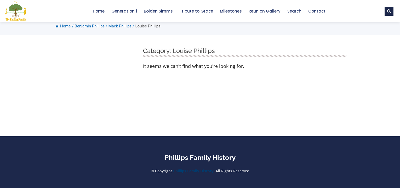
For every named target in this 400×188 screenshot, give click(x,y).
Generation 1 (124, 11)
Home (99, 11)
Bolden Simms (158, 11)
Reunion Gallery (265, 11)
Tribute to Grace (196, 11)
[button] (389, 11)
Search (294, 11)
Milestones (231, 11)
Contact (316, 11)
